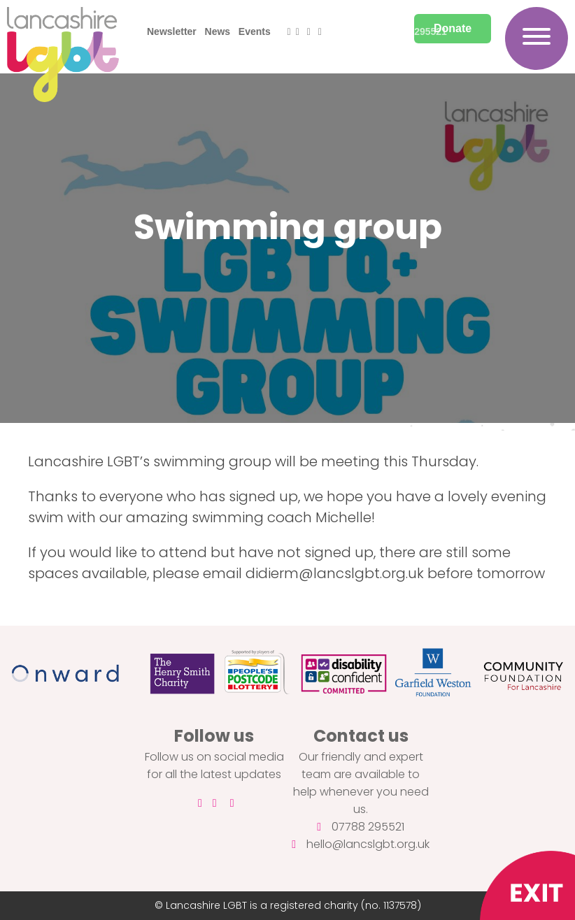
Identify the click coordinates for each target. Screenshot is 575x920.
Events (255, 31)
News (218, 31)
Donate (452, 28)
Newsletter (172, 31)
